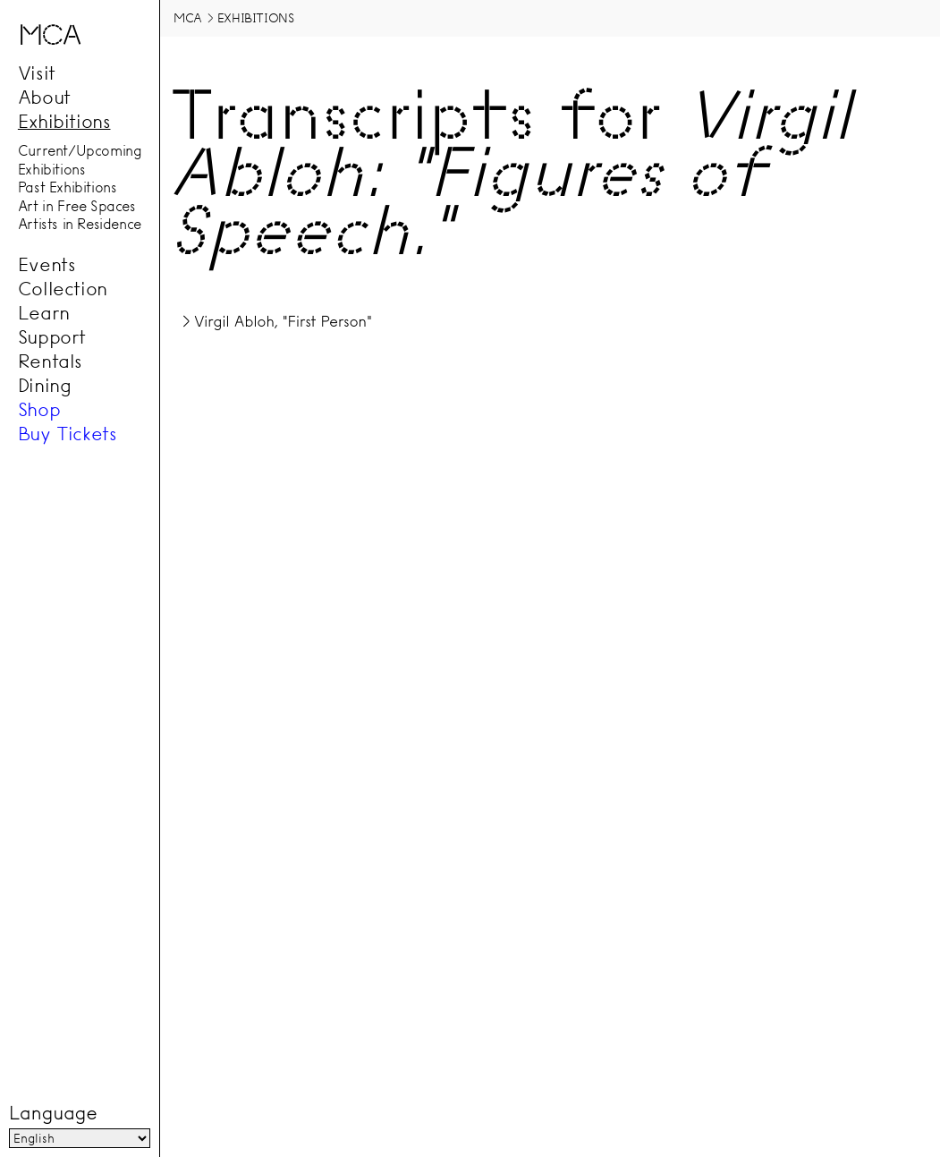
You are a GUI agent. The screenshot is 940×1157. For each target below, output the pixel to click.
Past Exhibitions (67, 188)
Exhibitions (64, 121)
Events (47, 264)
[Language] (79, 1138)
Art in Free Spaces (77, 206)
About (44, 97)
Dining (45, 384)
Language (53, 1113)
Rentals (50, 360)
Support (52, 336)
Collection (62, 288)
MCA (188, 18)
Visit (36, 73)
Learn (44, 312)
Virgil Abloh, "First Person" (283, 321)
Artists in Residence (79, 225)
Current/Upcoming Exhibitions (80, 160)
